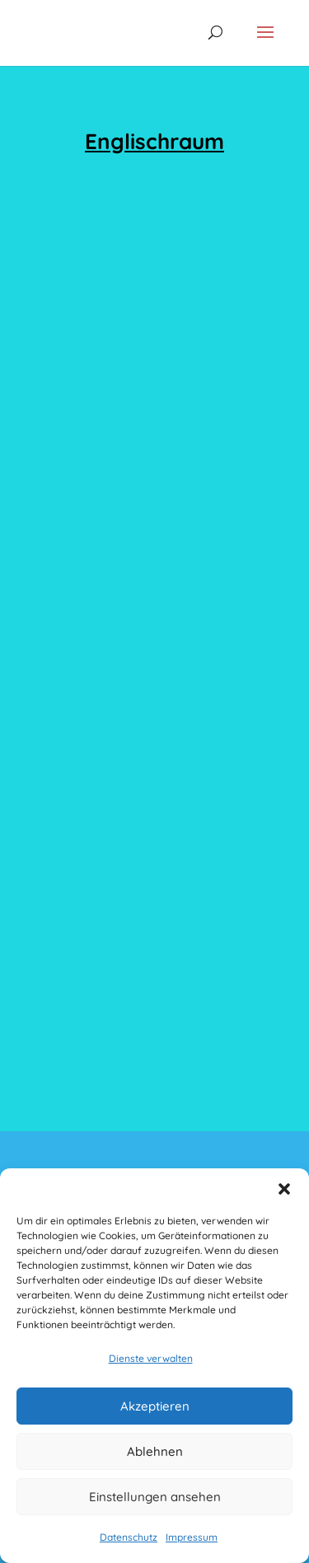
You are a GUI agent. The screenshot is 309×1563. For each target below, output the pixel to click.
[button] (284, 1189)
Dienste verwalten (151, 1358)
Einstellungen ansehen (155, 1497)
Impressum (192, 1537)
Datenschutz (128, 1537)
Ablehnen (155, 1451)
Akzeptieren (155, 1406)
